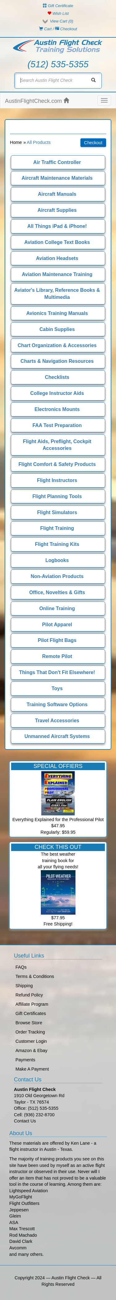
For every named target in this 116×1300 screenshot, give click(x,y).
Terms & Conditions (34, 976)
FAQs (21, 967)
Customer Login (31, 1041)
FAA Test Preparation (57, 425)
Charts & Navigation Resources (57, 361)
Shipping (24, 985)
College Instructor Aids (57, 393)
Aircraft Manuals (57, 194)
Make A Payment (32, 1069)
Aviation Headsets (57, 258)
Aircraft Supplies (57, 210)
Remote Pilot (57, 656)
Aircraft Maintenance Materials (57, 178)
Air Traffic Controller (57, 162)
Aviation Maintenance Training (57, 274)
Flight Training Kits (57, 544)
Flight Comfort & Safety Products (57, 464)
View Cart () (61, 21)
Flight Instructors (57, 480)
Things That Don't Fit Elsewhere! (57, 672)
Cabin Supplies (57, 329)
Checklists (57, 377)
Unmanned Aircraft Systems (57, 736)
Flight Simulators (57, 512)
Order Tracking (30, 1032)
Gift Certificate (58, 5)
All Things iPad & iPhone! (57, 226)
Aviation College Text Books (57, 242)
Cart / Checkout (58, 29)
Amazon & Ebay (31, 1050)
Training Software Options (57, 704)
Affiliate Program (31, 1004)
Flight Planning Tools (57, 496)
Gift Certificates (30, 1013)
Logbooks (57, 560)
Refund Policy (29, 994)
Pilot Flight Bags (57, 640)
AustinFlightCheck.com (37, 101)
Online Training (57, 608)
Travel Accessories (57, 720)
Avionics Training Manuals (57, 313)
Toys (57, 688)
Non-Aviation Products (57, 576)
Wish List (58, 13)
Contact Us (25, 1120)
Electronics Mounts (57, 409)
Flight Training (57, 528)
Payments (25, 1059)
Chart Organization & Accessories (57, 345)
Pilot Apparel (57, 624)
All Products (39, 142)
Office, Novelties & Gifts (57, 592)
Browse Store (28, 1022)
